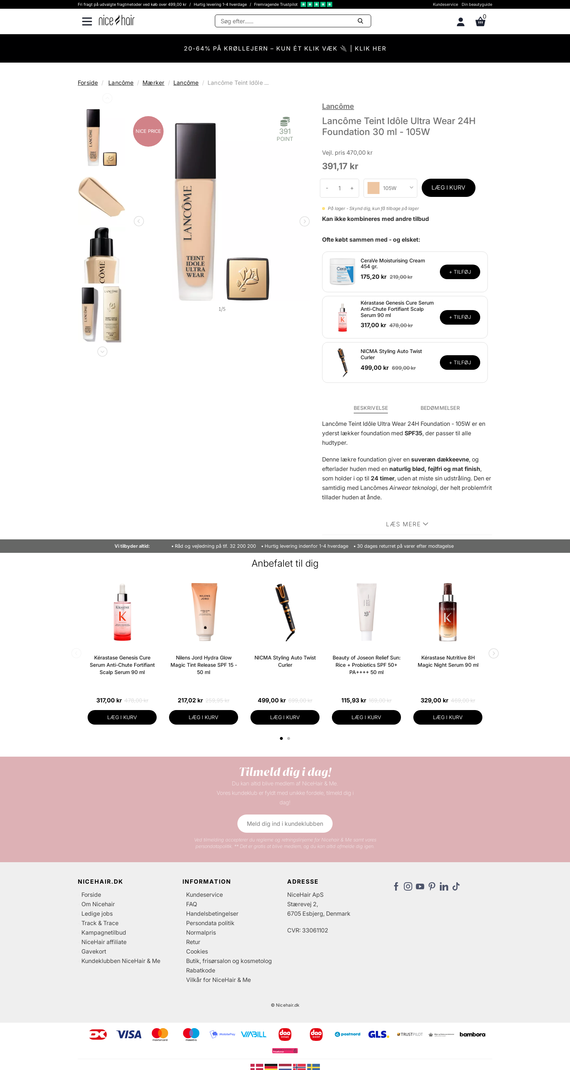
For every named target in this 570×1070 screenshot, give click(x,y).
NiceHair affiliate (104, 942)
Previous (106, 99)
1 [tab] (282, 738)
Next (102, 350)
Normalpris (201, 932)
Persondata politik (210, 923)
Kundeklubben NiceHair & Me (120, 960)
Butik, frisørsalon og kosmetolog (229, 960)
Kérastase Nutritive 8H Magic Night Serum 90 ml (448, 661)
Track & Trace (100, 923)
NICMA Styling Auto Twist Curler (391, 354)
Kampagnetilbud (103, 932)
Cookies (197, 951)
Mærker (153, 82)
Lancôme (120, 82)
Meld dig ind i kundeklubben (285, 823)
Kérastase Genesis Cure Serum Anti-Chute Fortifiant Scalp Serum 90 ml (397, 309)
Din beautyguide (477, 4)
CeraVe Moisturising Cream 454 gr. (393, 263)
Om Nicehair (98, 904)
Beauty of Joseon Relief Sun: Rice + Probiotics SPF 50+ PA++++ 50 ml (367, 664)
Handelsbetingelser (212, 913)
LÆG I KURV (448, 187)
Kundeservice (445, 4)
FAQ (191, 904)
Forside (88, 82)
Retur (193, 942)
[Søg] (293, 21)
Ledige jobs (97, 913)
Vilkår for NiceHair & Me (218, 979)
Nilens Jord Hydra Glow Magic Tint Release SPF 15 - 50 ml (203, 664)
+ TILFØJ (460, 272)
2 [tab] (289, 738)
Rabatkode (200, 970)
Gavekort (93, 951)
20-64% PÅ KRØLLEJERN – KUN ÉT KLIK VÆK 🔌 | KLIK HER (285, 48)
